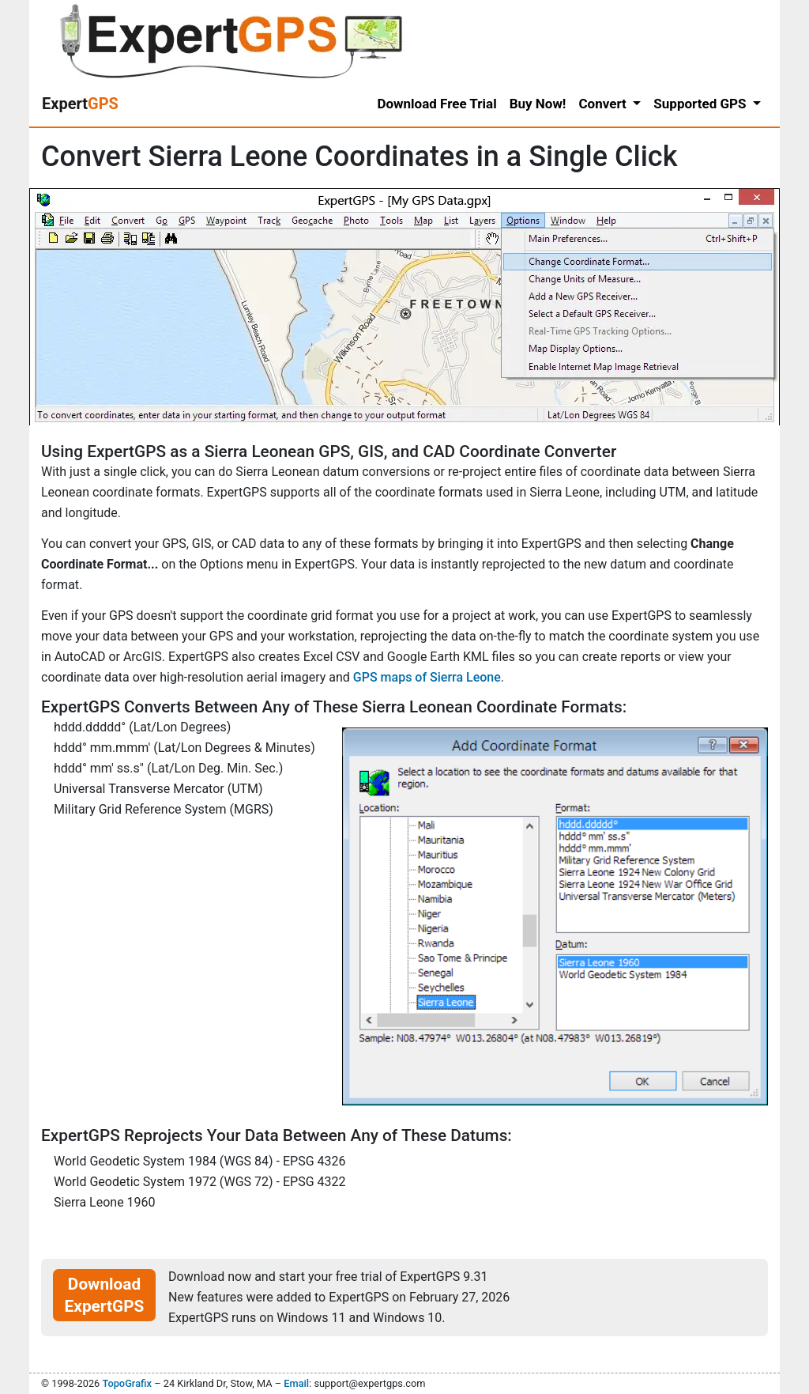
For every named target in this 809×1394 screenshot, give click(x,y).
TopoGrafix (126, 1383)
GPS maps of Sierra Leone (427, 677)
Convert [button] (604, 103)
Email (296, 1383)
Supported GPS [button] (701, 103)
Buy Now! (538, 103)
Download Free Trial (436, 103)
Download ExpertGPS (105, 1295)
